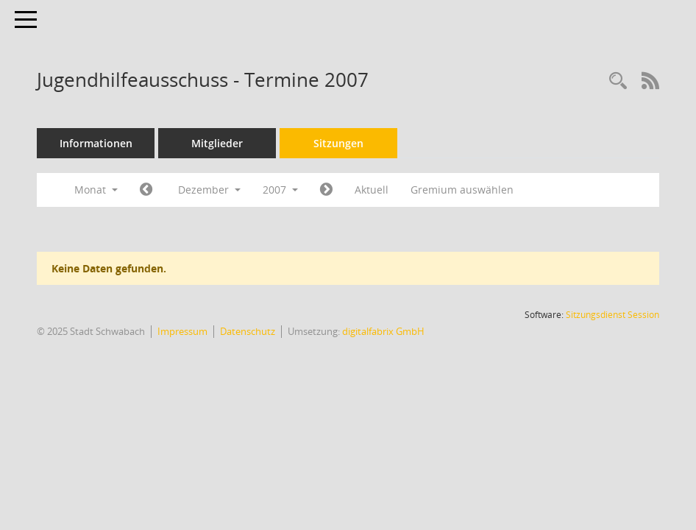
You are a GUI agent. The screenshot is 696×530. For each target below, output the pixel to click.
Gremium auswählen (462, 190)
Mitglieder (217, 143)
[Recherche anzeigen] (618, 81)
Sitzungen (338, 143)
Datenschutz (247, 331)
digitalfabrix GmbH (383, 331)
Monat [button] (96, 190)
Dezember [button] (209, 190)
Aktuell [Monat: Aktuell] (371, 190)
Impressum (182, 331)
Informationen (96, 143)
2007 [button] (280, 190)
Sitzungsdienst (612, 314)
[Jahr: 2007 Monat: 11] (146, 190)
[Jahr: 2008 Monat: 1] (326, 190)
